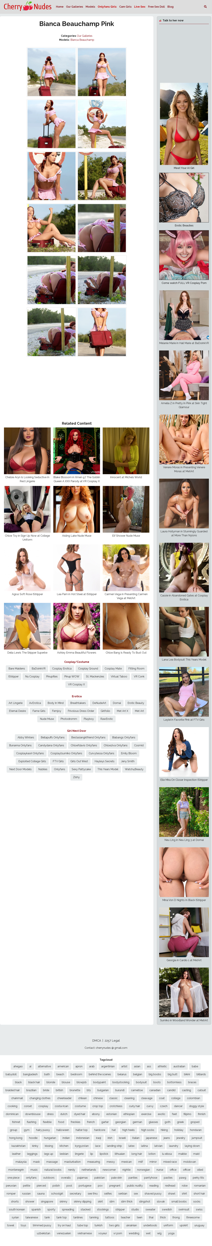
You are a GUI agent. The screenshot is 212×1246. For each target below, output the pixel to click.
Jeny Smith (127, 761)
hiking (164, 1130)
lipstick (104, 1153)
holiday (178, 1130)
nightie (126, 1169)
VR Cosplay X (76, 684)
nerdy (71, 1169)
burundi (119, 1090)
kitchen (64, 1145)
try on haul (64, 1225)
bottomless (174, 1082)
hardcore (99, 1130)
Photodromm (68, 718)
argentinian (108, 1066)
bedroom (76, 1074)
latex (131, 1145)
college (175, 1098)
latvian (158, 1145)
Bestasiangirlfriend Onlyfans (88, 737)
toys (23, 1225)
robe (184, 1185)
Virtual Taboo (119, 676)
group (13, 1130)
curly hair (134, 1106)
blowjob (82, 1082)
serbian (122, 1193)
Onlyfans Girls (107, 6)
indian (66, 1138)
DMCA (96, 1040)
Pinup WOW (71, 676)
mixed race (170, 1161)
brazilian (31, 1090)
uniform (168, 1225)
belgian (137, 1074)
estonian (111, 1114)
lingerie (79, 1153)
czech (163, 1106)
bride (46, 1090)
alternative (44, 1066)
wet (148, 1233)
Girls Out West (79, 761)
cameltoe (137, 1090)
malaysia (21, 1161)
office (173, 1169)
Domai (117, 703)
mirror (153, 1161)
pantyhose (150, 1177)
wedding (134, 1233)
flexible (47, 1122)
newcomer (109, 1169)
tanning (94, 1217)
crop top (97, 1106)
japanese (151, 1138)
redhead (170, 1185)
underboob (150, 1225)
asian (137, 1066)
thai (151, 1217)
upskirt (184, 1225)
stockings (103, 1209)
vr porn (117, 1233)
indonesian (82, 1138)
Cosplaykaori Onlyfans (30, 753)
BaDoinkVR (39, 668)
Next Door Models (20, 769)
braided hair (12, 1090)
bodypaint (99, 1082)
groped (194, 1122)
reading (154, 1185)
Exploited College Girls (32, 761)
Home (59, 6)
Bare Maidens (16, 668)
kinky (35, 1145)
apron (78, 1066)
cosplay (43, 1106)
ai (30, 1066)
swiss (199, 1209)
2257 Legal (112, 1040)
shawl (171, 1193)
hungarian (50, 1138)
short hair (199, 1193)
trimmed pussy (42, 1225)
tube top (82, 1225)
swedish (167, 1209)
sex (136, 1193)
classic (113, 1098)
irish (110, 1138)
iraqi (98, 1138)
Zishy (76, 777)
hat (114, 1130)
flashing (31, 1122)
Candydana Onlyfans (51, 745)
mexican (126, 1161)
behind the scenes (100, 1074)
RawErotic (106, 718)
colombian (193, 1098)
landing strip (114, 1145)
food (61, 1122)
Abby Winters (26, 737)
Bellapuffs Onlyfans (53, 737)
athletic (162, 1066)
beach (60, 1074)
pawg (182, 1177)
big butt (172, 1074)
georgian (120, 1122)
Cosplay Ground (88, 668)
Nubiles (42, 769)
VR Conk (139, 676)
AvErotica (35, 703)
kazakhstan (19, 1145)
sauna (41, 1193)
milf (140, 1161)
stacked (85, 1209)
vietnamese (85, 1233)
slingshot (144, 1201)
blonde (51, 1082)
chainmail (17, 1098)
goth (167, 1122)
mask (36, 1161)
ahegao (18, 1066)
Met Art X (122, 711)
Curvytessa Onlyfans (101, 753)
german (137, 1122)
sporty (51, 1209)
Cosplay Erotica (62, 668)
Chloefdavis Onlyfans (84, 745)
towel (10, 1225)
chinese (98, 1098)
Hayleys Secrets (104, 761)
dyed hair (79, 1114)
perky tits (198, 1177)
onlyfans (31, 1177)
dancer (178, 1106)
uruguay (199, 1225)
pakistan (99, 1177)
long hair (137, 1153)
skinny (63, 1201)
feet (174, 1114)
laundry (173, 1145)
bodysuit (141, 1082)
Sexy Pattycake (81, 769)
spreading (68, 1209)
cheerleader (64, 1098)
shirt (184, 1193)
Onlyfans (59, 769)
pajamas (82, 1177)
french (91, 1122)
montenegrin (16, 1169)
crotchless (116, 1106)
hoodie (33, 1138)
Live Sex (139, 6)
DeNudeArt (99, 703)
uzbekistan (43, 1233)
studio (135, 1209)
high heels (128, 1130)
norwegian (143, 1169)
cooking (12, 1106)
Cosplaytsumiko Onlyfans (66, 753)
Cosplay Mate (113, 668)
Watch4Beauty (134, 769)
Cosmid (139, 745)
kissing (49, 1145)
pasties (168, 1177)
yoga (171, 1233)
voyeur (102, 1233)
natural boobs (52, 1169)
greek (180, 1122)
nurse (160, 1169)
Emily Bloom (129, 753)
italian (135, 1138)
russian (26, 1193)
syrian (15, 1217)
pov (100, 1185)
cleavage (146, 1098)
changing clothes (40, 1098)
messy (111, 1161)
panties (133, 1177)
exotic (161, 1114)
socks (196, 1201)
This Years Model (107, 769)
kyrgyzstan (82, 1145)
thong (176, 1217)
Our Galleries (74, 6)
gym (26, 1130)
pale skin (116, 1177)
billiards (201, 1074)
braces (192, 1082)
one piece (13, 1177)
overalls (66, 1177)
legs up (48, 1153)
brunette (75, 1090)
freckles (75, 1122)
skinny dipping (82, 1201)
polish (56, 1185)
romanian (200, 1185)
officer (186, 1169)
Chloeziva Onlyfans (116, 745)
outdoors (48, 1177)
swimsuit (184, 1209)
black (18, 1082)
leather (16, 1153)
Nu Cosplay (32, 676)
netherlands (89, 1169)
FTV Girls (58, 761)
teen (139, 1217)
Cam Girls (125, 6)
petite (26, 1185)
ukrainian (131, 1225)
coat (162, 1098)
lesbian (64, 1153)
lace (97, 1145)
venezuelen (64, 1233)
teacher (125, 1217)
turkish (99, 1225)
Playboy (89, 718)
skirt (100, 1201)
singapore (47, 1201)
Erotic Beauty (136, 703)
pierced (41, 1185)
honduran (196, 1130)
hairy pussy (43, 1130)
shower (29, 1201)
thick (163, 1217)
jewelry (181, 1138)
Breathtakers (78, 703)
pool (69, 1185)
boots (157, 1082)
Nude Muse (47, 718)
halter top (82, 1130)
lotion (152, 1153)
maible (182, 1153)
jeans (167, 1138)
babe (195, 1066)
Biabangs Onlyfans (123, 737)
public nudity (135, 1185)
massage (52, 1161)
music (34, 1169)
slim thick (126, 1201)
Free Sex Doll (156, 6)
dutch (63, 1114)
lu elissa (167, 1153)
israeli (122, 1138)
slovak (161, 1201)
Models (90, 6)
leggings (32, 1153)
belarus (122, 1074)
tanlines (78, 1217)
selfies (108, 1193)
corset (28, 1106)
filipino (187, 1114)
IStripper (13, 676)
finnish (202, 1114)
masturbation (72, 1161)
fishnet (16, 1122)
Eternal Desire (17, 711)
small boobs (179, 1201)
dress (50, 1114)
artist (124, 1066)
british (59, 1090)
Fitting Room (136, 668)
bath (47, 1074)
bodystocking (120, 1082)
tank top (61, 1217)
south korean (17, 1209)
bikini (187, 1074)
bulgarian (103, 1090)
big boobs (155, 1074)
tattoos (109, 1217)
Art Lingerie (16, 703)
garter (105, 1122)
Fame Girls (38, 711)
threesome (193, 1217)
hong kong (15, 1138)
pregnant (114, 1185)
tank (47, 1217)
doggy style (196, 1106)
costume (80, 1106)
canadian (154, 1090)
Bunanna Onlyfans (20, 745)
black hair (34, 1082)
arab (92, 1066)
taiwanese (32, 1217)
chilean (82, 1098)
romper (11, 1193)
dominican (12, 1114)
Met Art (139, 711)
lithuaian (120, 1153)
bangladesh (30, 1074)
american (63, 1066)
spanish (36, 1209)
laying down (192, 1145)
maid (196, 1153)
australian (179, 1066)
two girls (114, 1225)
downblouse (32, 1114)
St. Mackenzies (95, 676)
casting (186, 1090)
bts (89, 1090)
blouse (66, 1082)
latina (144, 1145)
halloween (62, 1130)
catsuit (202, 1090)
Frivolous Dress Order (81, 711)
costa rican (61, 1106)
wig (159, 1233)
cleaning (129, 1098)
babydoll (11, 1074)
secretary (75, 1193)
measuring (93, 1161)
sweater (150, 1209)
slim (111, 1201)
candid (171, 1090)
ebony (96, 1114)
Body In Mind (56, 703)
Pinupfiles (52, 676)
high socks (147, 1130)
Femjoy (56, 711)
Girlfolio (105, 711)
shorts (15, 1201)
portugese (85, 1185)
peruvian (11, 1185)
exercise (146, 1114)
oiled (200, 1169)
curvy (150, 1106)
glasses (153, 1122)
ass (149, 1066)
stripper (120, 1209)
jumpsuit (197, 1138)
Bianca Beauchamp (82, 39)
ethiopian (129, 1114)
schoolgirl (57, 1193)
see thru (93, 1193)
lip (91, 1153)
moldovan (189, 1161)
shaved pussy (153, 1193)
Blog (170, 6)
